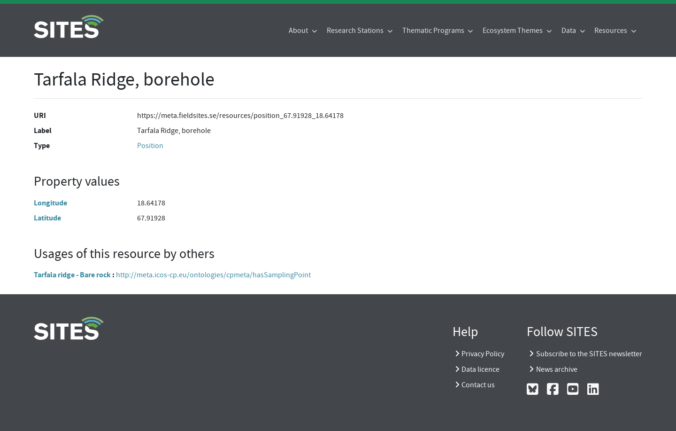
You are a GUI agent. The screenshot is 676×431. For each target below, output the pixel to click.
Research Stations (356, 30)
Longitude (50, 203)
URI (40, 115)
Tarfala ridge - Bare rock (72, 275)
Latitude (47, 218)
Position (150, 145)
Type (42, 145)
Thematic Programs (434, 30)
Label (43, 130)
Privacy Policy (482, 354)
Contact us (478, 385)
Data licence (480, 369)
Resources (611, 30)
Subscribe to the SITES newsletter (589, 354)
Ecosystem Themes (513, 30)
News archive (556, 369)
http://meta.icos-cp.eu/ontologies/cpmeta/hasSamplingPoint (213, 275)
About (299, 30)
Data (569, 30)
